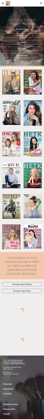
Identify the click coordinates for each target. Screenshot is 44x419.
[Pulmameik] (22, 35)
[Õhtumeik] (22, 48)
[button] (3, 3)
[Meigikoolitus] (22, 29)
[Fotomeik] (22, 42)
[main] (22, 21)
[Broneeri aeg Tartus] (22, 291)
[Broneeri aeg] (22, 55)
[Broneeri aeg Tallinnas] (22, 284)
